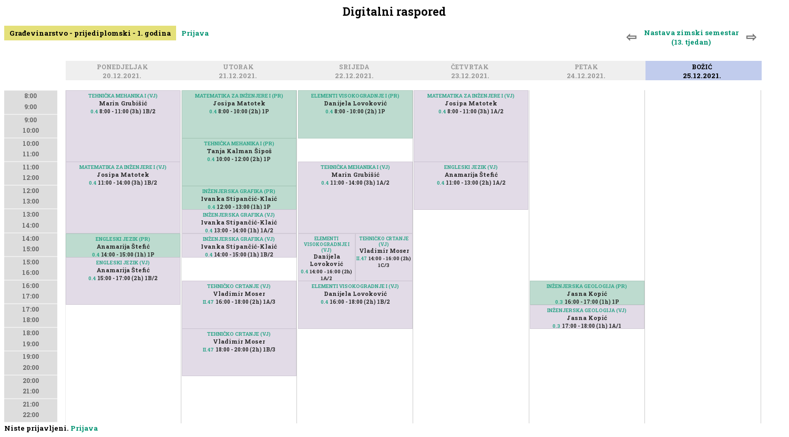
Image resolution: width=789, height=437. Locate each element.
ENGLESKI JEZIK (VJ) (123, 262)
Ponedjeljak (124, 67)
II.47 (208, 302)
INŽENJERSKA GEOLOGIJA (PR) (587, 286)
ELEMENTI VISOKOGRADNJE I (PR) (355, 95)
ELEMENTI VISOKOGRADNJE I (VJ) (327, 244)
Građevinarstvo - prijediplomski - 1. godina (90, 33)
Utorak (240, 67)
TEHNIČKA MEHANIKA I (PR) (239, 143)
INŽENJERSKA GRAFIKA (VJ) (239, 214)
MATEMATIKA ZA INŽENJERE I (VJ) (123, 167)
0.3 (559, 302)
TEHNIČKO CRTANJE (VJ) (239, 286)
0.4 (94, 111)
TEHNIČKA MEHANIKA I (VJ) (123, 95)
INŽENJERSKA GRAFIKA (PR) (238, 191)
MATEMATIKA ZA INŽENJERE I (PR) (239, 95)
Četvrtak (471, 67)
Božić (703, 67)
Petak (588, 67)
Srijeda (356, 67)
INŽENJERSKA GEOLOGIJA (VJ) (587, 310)
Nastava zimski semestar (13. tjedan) (691, 37)
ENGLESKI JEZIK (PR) (123, 239)
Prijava (195, 33)
